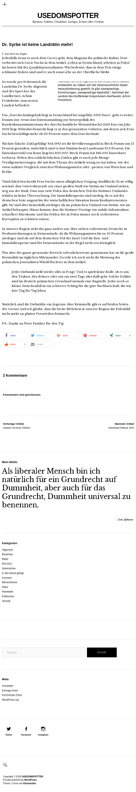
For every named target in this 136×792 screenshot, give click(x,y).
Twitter (8, 735)
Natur (5, 586)
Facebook (26, 735)
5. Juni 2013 (8, 54)
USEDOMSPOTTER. (33, 776)
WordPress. (30, 780)
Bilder (5, 558)
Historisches (9, 568)
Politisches (8, 596)
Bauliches (7, 554)
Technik (6, 600)
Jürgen (23, 54)
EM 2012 (7, 563)
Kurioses (7, 577)
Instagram (43, 735)
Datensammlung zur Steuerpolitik (63, 120)
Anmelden (7, 685)
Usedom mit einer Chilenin (16, 425)
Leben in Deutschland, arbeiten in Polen (98, 63)
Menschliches (9, 582)
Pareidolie (7, 591)
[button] (15, 335)
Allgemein (7, 549)
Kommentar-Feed (12, 694)
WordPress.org (10, 699)
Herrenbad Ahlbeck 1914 (121, 425)
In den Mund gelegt (13, 573)
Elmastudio (29, 783)
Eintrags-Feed (10, 690)
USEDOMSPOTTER (68, 16)
